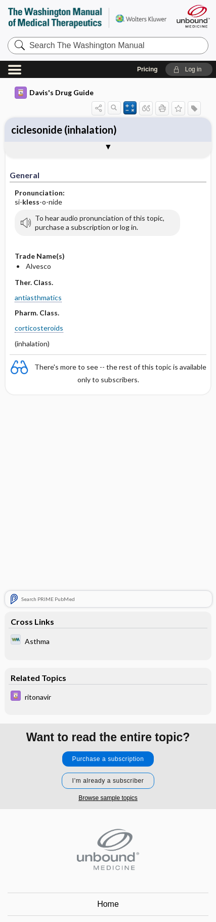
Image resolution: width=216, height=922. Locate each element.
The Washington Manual (87, 17)
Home (108, 904)
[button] (188, 69)
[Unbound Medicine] (193, 16)
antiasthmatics (38, 297)
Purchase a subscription (108, 759)
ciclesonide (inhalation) (64, 130)
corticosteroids (39, 328)
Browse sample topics (108, 797)
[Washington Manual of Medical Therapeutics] (108, 640)
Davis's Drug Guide (54, 93)
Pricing (147, 69)
